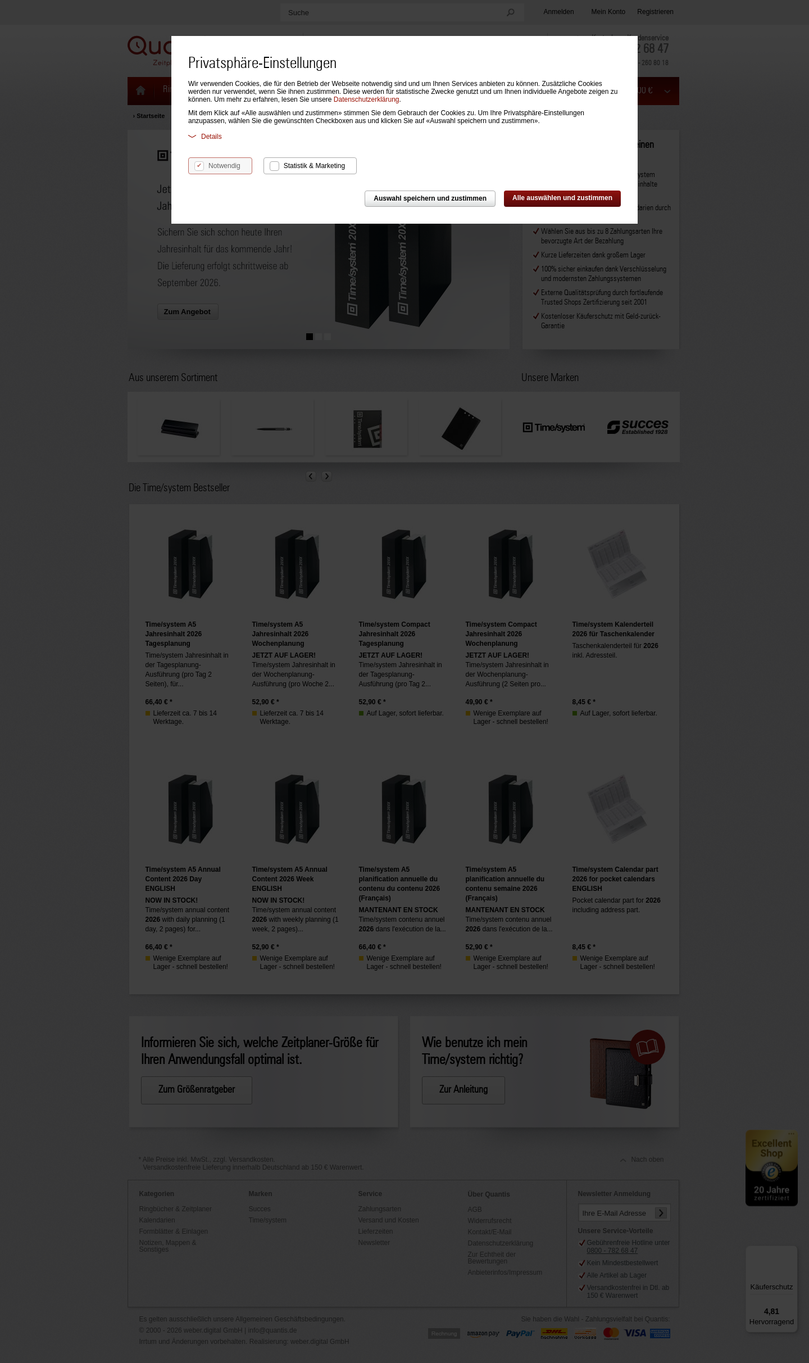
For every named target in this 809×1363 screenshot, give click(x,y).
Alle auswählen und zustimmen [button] (562, 198)
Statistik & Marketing (314, 166)
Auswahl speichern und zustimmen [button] (430, 198)
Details (205, 136)
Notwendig (224, 166)
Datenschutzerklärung (366, 99)
